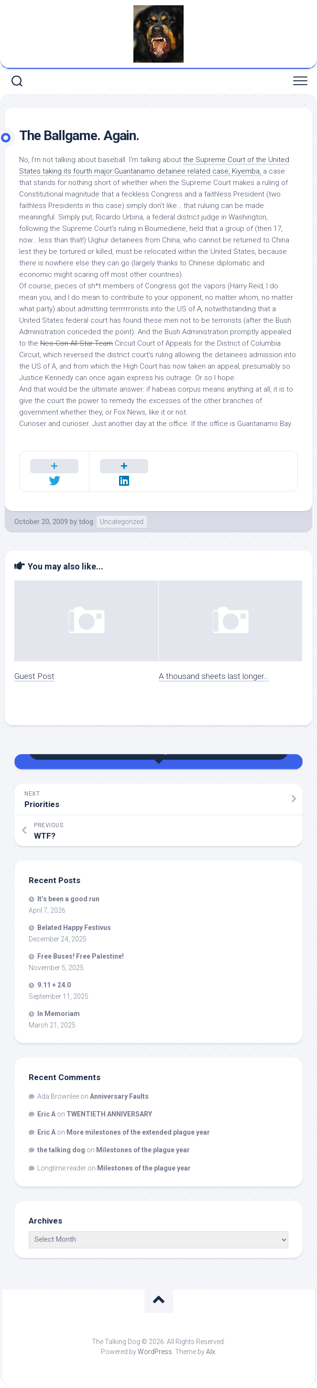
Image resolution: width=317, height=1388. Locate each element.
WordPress (155, 1351)
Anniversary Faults (119, 1096)
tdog (86, 521)
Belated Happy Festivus (74, 927)
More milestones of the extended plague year (138, 1132)
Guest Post (34, 676)
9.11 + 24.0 (54, 985)
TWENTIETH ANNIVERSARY (109, 1114)
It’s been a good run (68, 899)
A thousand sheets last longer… (214, 676)
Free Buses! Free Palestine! (80, 956)
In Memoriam (58, 1013)
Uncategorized (121, 521)
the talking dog (61, 1150)
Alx (210, 1351)
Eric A (46, 1114)
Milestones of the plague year (143, 1150)
